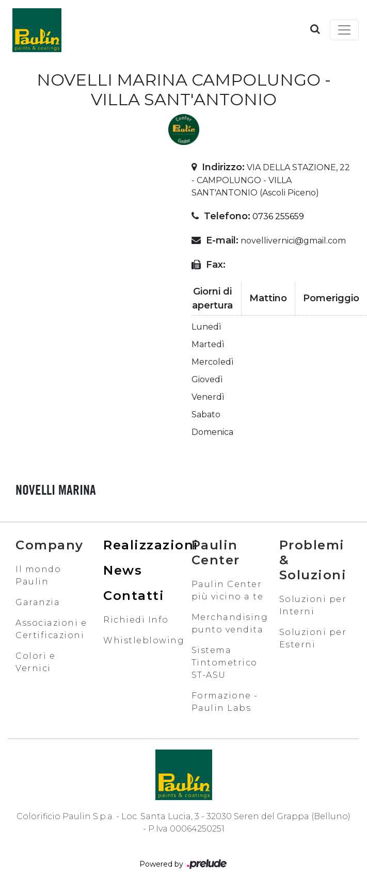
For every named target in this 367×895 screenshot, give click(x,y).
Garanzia (37, 602)
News (122, 570)
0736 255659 (278, 216)
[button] (315, 29)
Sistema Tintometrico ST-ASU (225, 662)
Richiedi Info (136, 620)
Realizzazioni (151, 545)
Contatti (133, 595)
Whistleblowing (143, 640)
